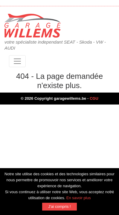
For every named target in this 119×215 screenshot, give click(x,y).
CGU (94, 98)
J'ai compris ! (59, 206)
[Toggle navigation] (17, 61)
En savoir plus (78, 198)
